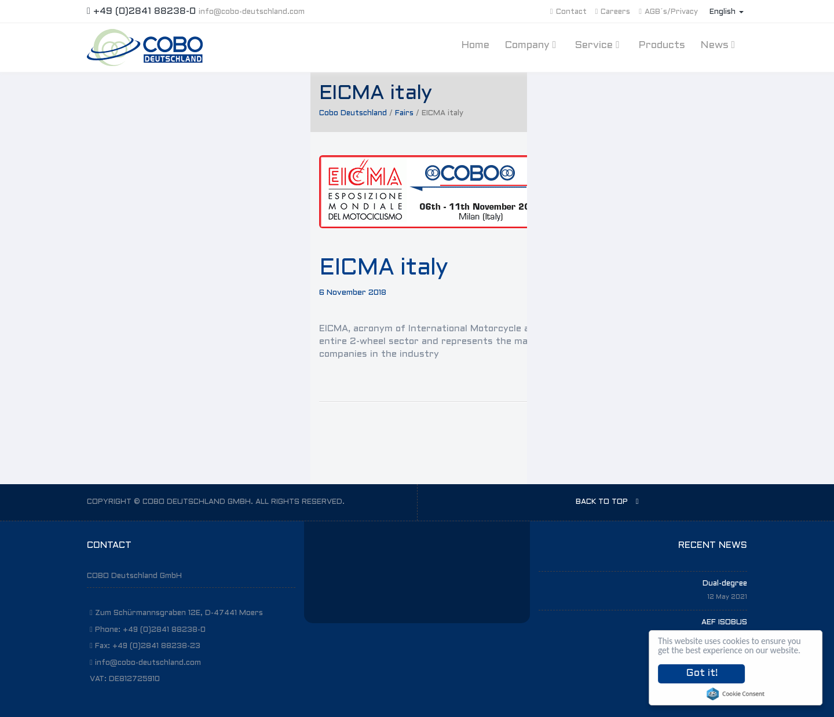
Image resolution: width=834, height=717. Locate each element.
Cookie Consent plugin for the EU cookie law (736, 693)
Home (475, 45)
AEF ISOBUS (724, 622)
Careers (613, 12)
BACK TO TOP (607, 501)
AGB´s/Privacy (668, 12)
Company (531, 45)
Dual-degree (725, 583)
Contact (568, 12)
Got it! (702, 673)
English (726, 12)
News (719, 45)
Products (661, 45)
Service (599, 45)
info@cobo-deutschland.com (252, 12)
